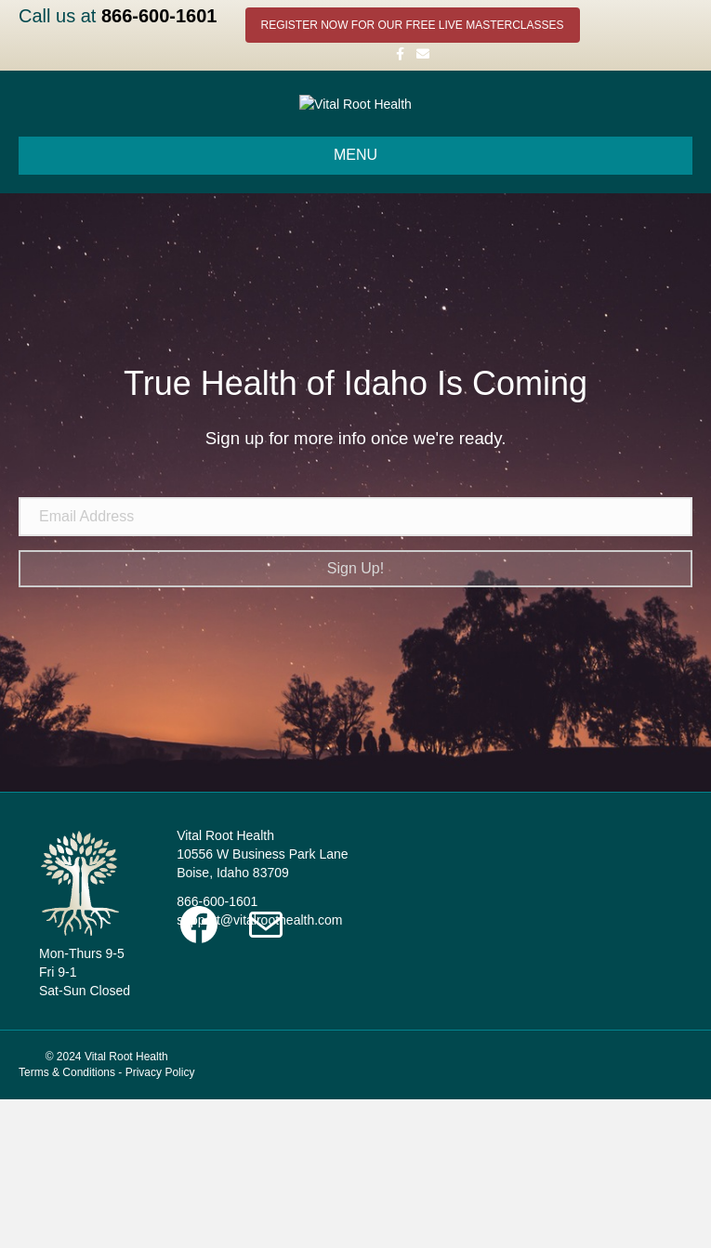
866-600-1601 (159, 16)
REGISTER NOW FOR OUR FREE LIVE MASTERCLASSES (412, 25)
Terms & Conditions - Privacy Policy (106, 1221)
